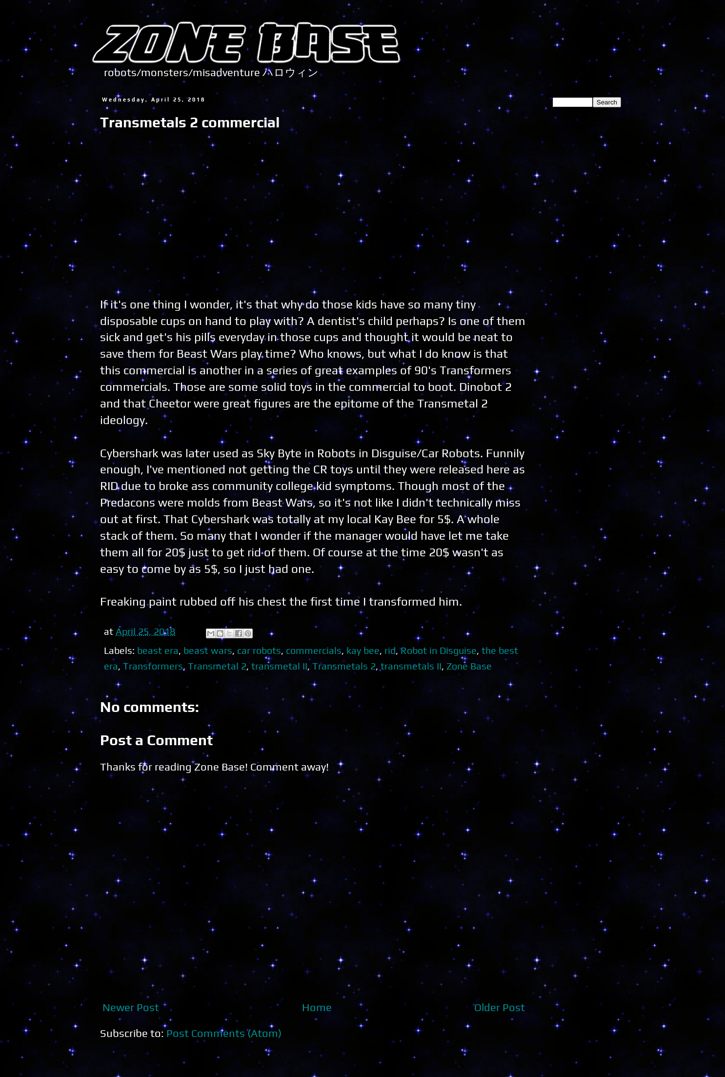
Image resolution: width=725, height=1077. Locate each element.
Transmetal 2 (217, 665)
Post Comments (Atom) (224, 1033)
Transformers (153, 665)
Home (317, 1007)
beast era (158, 650)
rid (390, 650)
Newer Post (130, 1007)
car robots (259, 650)
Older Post (499, 1007)
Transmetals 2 (344, 665)
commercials (314, 650)
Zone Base (469, 665)
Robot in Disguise (439, 650)
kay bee (363, 650)
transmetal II (279, 665)
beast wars (207, 650)
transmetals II (411, 665)
